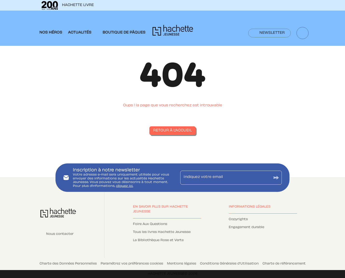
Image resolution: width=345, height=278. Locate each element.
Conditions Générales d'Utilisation (229, 263)
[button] (269, 33)
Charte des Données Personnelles (68, 263)
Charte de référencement (284, 263)
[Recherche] (303, 33)
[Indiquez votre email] (225, 178)
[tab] (50, 33)
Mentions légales (181, 263)
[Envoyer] (276, 177)
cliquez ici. (124, 186)
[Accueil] (172, 31)
